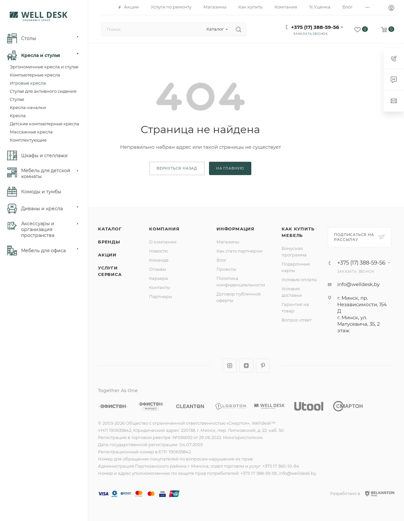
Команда (159, 260)
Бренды (109, 241)
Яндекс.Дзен (246, 366)
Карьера (158, 278)
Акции (107, 254)
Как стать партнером (239, 251)
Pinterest (263, 366)
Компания (164, 228)
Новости (158, 251)
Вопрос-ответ (297, 319)
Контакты (159, 287)
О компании (162, 241)
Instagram (230, 366)
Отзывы (157, 269)
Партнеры (160, 296)
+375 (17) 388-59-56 (315, 27)
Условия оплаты (299, 279)
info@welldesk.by (358, 284)
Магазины (227, 241)
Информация (235, 228)
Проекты (226, 269)
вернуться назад (177, 168)
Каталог (110, 228)
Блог (221, 260)
